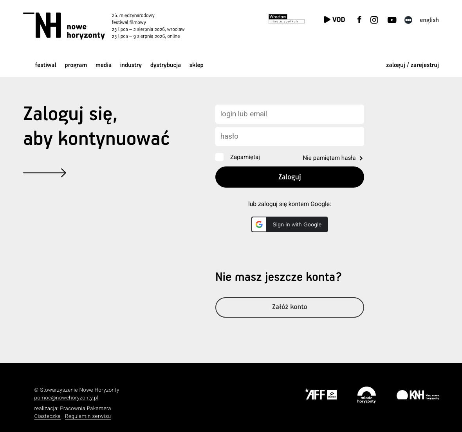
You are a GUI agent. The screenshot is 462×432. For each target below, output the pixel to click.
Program (76, 65)
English (429, 20)
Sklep (196, 65)
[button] (289, 224)
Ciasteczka (47, 416)
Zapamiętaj (245, 157)
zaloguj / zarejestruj (412, 65)
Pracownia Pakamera (85, 409)
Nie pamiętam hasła (329, 157)
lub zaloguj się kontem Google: (289, 204)
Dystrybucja (165, 65)
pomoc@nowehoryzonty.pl (66, 398)
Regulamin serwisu (88, 416)
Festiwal (45, 65)
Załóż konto (290, 308)
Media (104, 65)
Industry (131, 65)
